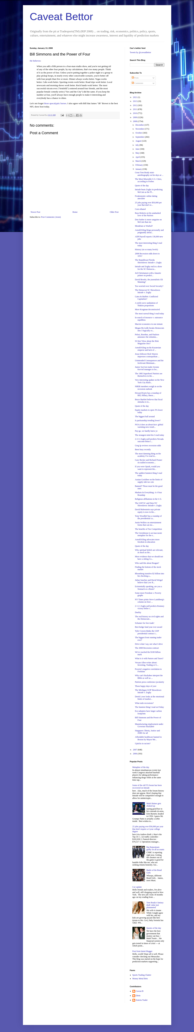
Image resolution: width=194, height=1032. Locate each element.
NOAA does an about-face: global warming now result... (149, 425)
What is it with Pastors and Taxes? (149, 658)
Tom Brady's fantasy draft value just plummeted (154, 905)
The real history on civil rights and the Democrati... (149, 617)
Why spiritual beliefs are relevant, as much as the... (149, 551)
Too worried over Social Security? (149, 286)
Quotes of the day (153, 928)
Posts (135, 78)
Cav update (137, 887)
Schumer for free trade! (144, 623)
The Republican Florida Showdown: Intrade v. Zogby (148, 261)
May (137, 153)
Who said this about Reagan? (147, 563)
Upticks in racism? (142, 743)
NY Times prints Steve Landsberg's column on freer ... (149, 600)
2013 (135, 101)
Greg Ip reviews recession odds (148, 445)
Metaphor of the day (140, 767)
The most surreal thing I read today (149, 313)
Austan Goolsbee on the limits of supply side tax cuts (148, 480)
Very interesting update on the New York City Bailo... (149, 381)
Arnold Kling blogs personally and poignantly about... (149, 231)
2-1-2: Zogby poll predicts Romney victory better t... (149, 607)
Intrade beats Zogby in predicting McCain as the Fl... (148, 190)
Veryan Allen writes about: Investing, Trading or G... (146, 663)
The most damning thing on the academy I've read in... (148, 454)
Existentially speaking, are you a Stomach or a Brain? (148, 587)
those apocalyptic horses (55, 103)
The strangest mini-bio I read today (149, 435)
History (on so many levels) (146, 249)
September (140, 137)
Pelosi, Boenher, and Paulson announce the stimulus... (147, 335)
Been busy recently (143, 449)
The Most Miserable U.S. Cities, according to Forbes (148, 180)
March (138, 161)
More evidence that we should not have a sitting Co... (149, 557)
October (139, 133)
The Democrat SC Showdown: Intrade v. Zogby (147, 291)
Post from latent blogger (142, 951)
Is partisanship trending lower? (147, 420)
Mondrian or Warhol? (144, 226)
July (137, 145)
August (138, 141)
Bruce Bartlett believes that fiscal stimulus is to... (148, 400)
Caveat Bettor (61, 16)
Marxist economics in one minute (149, 324)
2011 (135, 109)
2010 (135, 113)
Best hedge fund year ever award (148, 627)
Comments (137, 83)
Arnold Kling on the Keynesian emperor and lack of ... (148, 348)
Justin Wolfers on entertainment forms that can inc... (148, 523)
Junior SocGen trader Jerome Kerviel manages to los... (147, 368)
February (139, 165)
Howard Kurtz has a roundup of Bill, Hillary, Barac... (148, 394)
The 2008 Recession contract (147, 648)
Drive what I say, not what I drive (149, 644)
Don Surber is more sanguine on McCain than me (148, 220)
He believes (35, 60)
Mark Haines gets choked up (153, 804)
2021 (135, 97)
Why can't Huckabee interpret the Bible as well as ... (149, 676)
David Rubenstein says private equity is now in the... (147, 510)
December (139, 125)
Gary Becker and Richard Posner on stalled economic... (148, 461)
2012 (135, 105)
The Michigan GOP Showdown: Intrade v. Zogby (148, 691)
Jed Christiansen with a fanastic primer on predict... (148, 274)
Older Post (114, 212)
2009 (135, 117)
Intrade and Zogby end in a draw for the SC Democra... (148, 267)
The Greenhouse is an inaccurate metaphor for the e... (148, 534)
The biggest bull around (145, 416)
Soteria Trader (142, 1000)
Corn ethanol (140, 209)
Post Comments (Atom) (51, 217)
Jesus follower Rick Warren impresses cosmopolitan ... (147, 355)
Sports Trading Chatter (141, 975)
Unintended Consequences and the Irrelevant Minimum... (149, 361)
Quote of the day (142, 185)
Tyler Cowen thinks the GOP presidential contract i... (147, 632)
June (137, 149)
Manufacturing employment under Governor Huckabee (149, 725)
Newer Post (35, 212)
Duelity (138, 612)
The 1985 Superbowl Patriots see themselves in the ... (148, 374)
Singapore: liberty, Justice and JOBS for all (147, 731)
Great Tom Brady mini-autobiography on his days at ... (149, 173)
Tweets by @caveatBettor (140, 52)
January (138, 169)
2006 (135, 753)
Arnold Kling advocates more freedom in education (147, 540)
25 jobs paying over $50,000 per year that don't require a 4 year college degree (147, 829)
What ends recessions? (144, 703)
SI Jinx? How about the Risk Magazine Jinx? (147, 342)
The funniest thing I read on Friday (149, 707)
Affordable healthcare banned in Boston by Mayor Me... (148, 738)
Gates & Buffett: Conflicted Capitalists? (146, 297)
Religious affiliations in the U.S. (148, 499)
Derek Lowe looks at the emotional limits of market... (149, 697)
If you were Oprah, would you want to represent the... (147, 467)
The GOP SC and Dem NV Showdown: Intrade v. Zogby (148, 504)
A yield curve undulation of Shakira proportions (146, 304)
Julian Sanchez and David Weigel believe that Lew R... (149, 581)
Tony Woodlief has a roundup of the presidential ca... (148, 517)
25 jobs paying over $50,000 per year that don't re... (148, 203)
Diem (138, 995)
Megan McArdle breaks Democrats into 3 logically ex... (149, 329)
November (140, 129)
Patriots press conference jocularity (149, 682)
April (137, 157)
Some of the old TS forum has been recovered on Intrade (147, 786)
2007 (135, 749)
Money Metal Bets (140, 978)
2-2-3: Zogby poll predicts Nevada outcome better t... (149, 440)
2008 (135, 121)
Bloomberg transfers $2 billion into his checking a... (149, 574)
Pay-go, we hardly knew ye (146, 431)
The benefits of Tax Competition (148, 529)
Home (74, 212)
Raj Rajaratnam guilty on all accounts (155, 848)
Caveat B (139, 991)
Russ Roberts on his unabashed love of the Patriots (148, 214)
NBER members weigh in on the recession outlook (148, 387)
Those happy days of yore (145, 686)
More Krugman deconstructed (147, 309)
